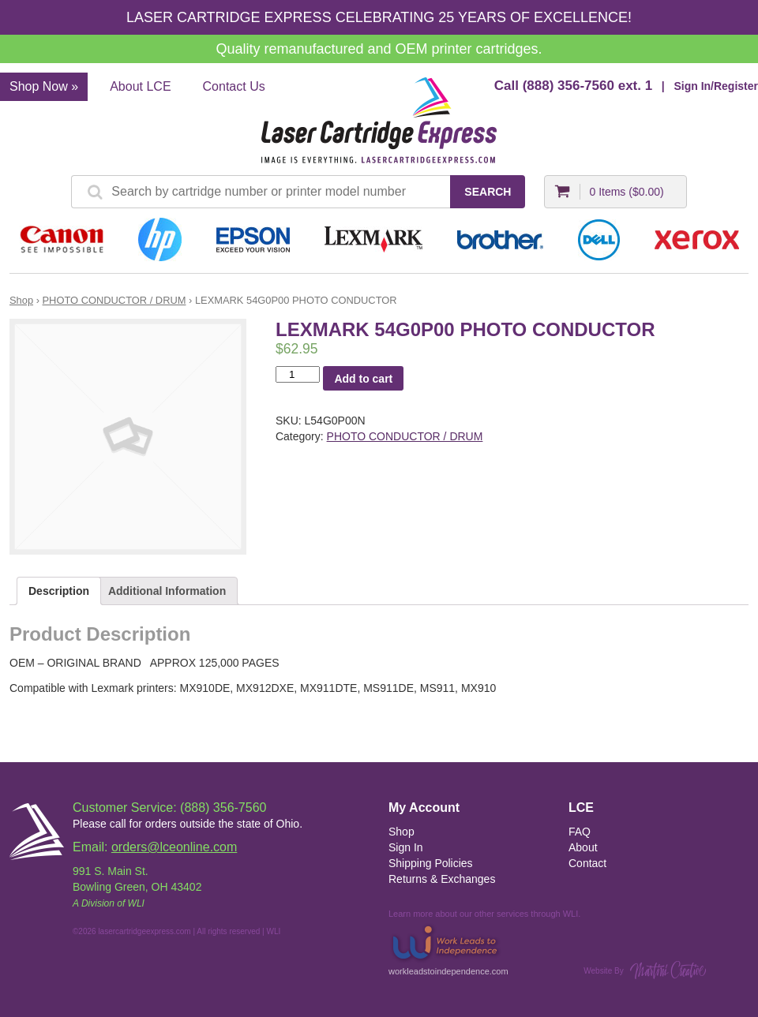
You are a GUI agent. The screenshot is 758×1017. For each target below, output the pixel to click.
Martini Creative (668, 970)
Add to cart (363, 378)
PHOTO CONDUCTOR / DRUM (114, 300)
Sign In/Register (716, 86)
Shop (21, 300)
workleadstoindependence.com (448, 949)
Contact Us (234, 86)
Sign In (405, 847)
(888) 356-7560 (568, 85)
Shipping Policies (430, 863)
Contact (587, 863)
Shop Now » (43, 86)
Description (58, 591)
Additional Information (167, 591)
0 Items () (626, 191)
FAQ (579, 831)
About (583, 847)
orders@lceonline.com (174, 847)
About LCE (140, 86)
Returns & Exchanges (441, 879)
